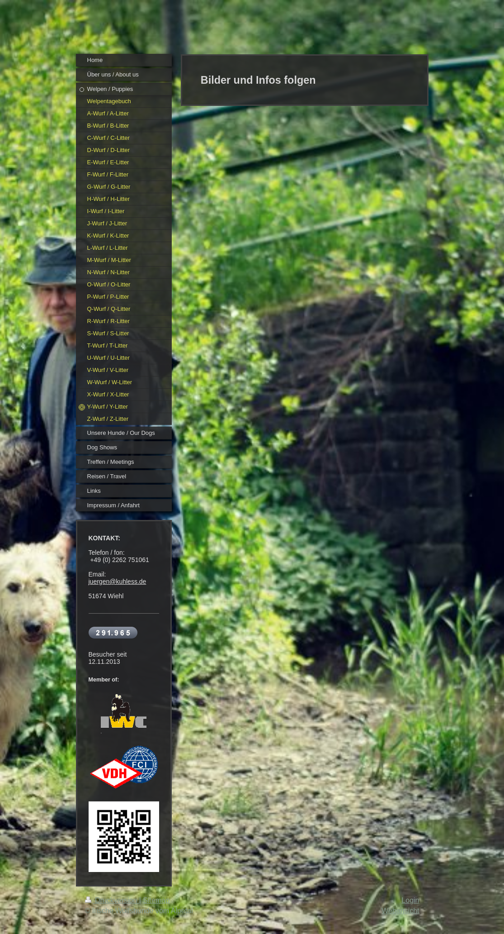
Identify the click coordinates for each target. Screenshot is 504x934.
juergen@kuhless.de (117, 581)
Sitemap (156, 900)
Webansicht (400, 911)
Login (410, 900)
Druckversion (112, 900)
